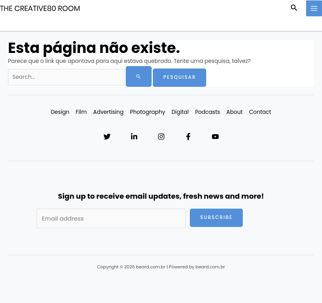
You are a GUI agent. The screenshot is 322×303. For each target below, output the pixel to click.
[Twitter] (107, 136)
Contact (260, 112)
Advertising (108, 112)
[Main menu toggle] (314, 8)
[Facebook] (188, 136)
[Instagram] (161, 136)
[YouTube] (215, 136)
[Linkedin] (134, 136)
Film (81, 112)
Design (60, 112)
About (234, 112)
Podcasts (207, 112)
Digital (180, 112)
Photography (147, 112)
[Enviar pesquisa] (139, 76)
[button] (294, 8)
